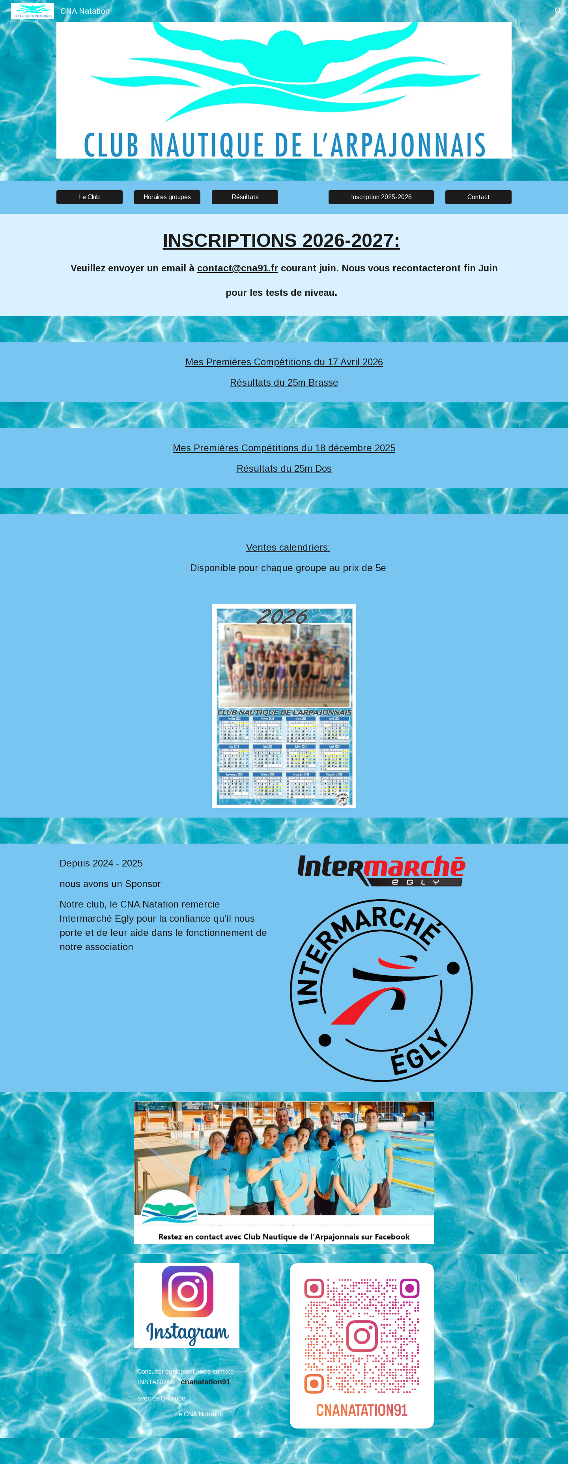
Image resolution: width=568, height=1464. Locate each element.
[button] (558, 11)
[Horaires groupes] (167, 197)
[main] (284, 265)
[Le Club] (89, 197)
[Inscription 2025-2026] (381, 197)
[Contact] (478, 197)
